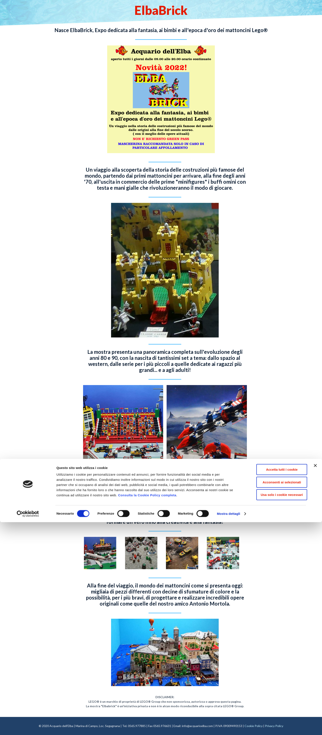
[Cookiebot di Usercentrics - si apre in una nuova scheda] (28, 726)
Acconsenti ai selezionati (275, 695)
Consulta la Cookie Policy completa (147, 708)
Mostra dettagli (228, 726)
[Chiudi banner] (315, 678)
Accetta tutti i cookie (275, 682)
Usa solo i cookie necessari (275, 707)
